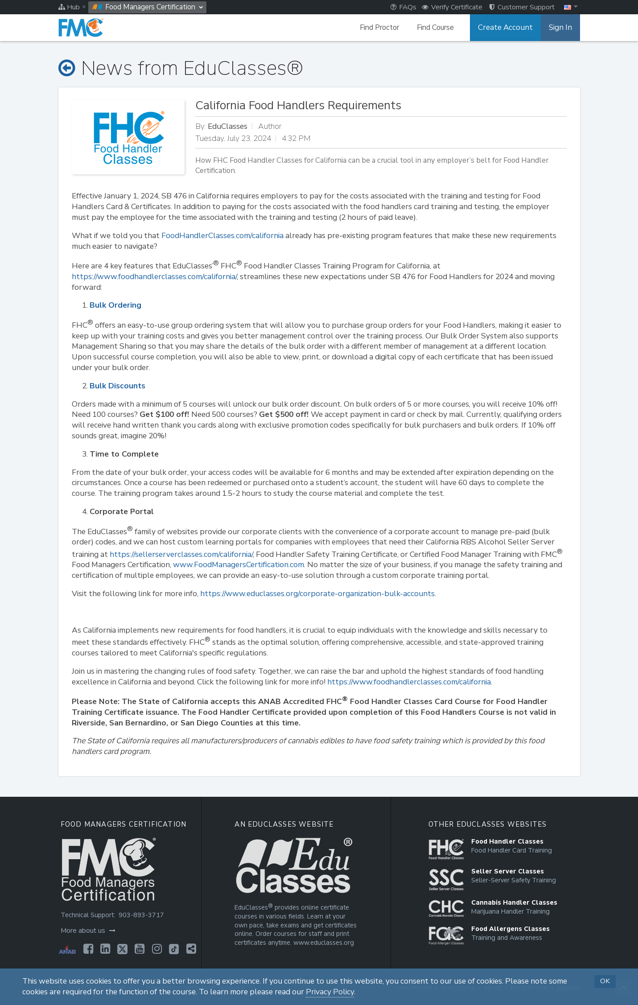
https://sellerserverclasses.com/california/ (181, 554)
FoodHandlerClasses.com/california (222, 236)
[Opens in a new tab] (87, 949)
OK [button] (605, 980)
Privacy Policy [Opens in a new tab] (330, 992)
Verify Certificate (452, 7)
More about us (87, 930)
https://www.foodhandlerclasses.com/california (409, 682)
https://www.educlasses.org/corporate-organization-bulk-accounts (317, 594)
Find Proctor (384, 28)
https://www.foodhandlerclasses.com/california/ (154, 277)
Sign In (561, 28)
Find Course (440, 28)
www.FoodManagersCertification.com (238, 565)
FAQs (403, 7)
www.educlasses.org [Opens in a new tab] (322, 943)
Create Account (508, 28)
